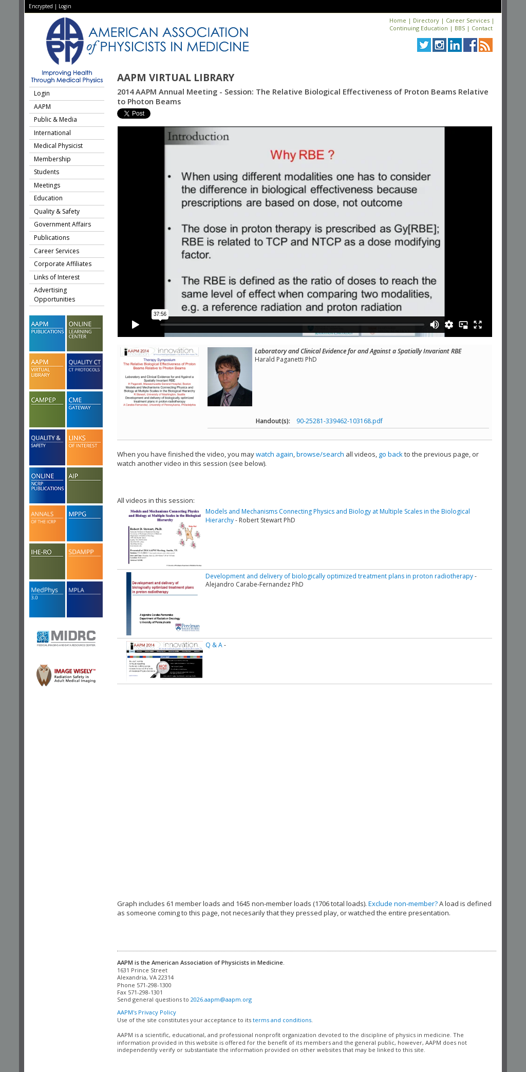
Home (397, 20)
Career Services (468, 20)
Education (48, 198)
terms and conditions (282, 1020)
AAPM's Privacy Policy (146, 1012)
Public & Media (55, 119)
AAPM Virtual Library (175, 77)
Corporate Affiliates (62, 263)
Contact (482, 28)
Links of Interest (57, 277)
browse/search (320, 454)
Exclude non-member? (403, 903)
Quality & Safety (57, 211)
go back (391, 454)
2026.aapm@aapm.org (221, 999)
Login (65, 6)
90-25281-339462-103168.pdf (339, 421)
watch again (274, 454)
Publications (51, 237)
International (52, 132)
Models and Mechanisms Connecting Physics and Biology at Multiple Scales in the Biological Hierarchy (337, 515)
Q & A (213, 645)
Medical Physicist (58, 145)
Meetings (47, 185)
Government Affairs (62, 224)
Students (46, 171)
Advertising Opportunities (54, 295)
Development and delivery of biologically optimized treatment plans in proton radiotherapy (339, 576)
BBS (460, 28)
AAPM (42, 106)
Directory (426, 20)
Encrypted (41, 6)
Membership (52, 159)
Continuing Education (418, 28)
